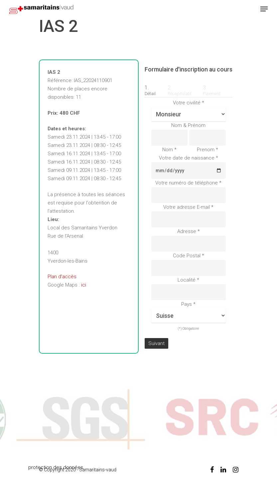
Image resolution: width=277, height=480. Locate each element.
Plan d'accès (62, 277)
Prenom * (207, 150)
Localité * (188, 280)
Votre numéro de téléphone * (188, 183)
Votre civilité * (188, 103)
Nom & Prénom (188, 125)
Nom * (169, 150)
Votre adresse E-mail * (188, 207)
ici (83, 285)
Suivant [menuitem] (156, 343)
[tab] (152, 86)
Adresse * (188, 231)
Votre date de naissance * (188, 158)
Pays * (188, 304)
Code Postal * (188, 256)
